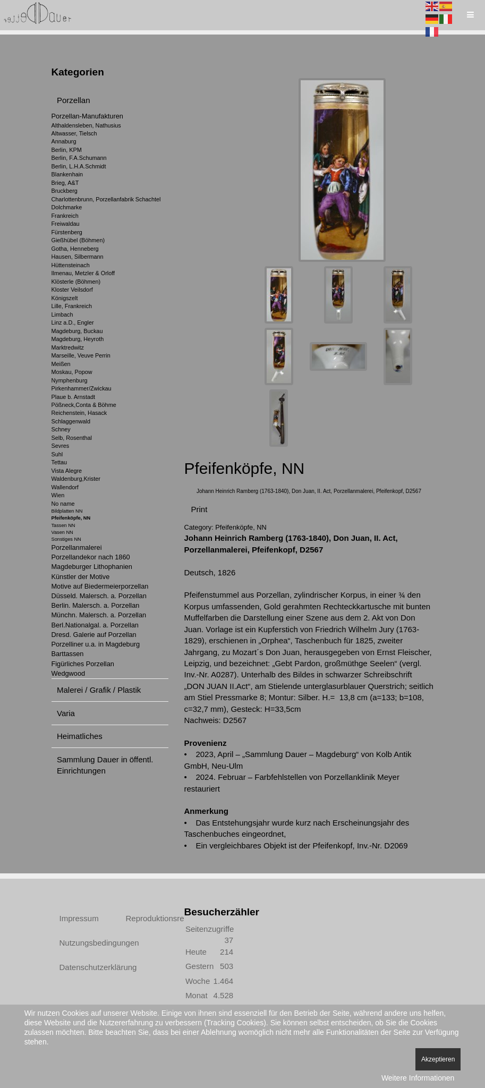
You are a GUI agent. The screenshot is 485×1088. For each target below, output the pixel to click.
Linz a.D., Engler (73, 322)
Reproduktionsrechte (147, 913)
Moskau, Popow (72, 372)
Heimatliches (80, 736)
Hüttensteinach (71, 265)
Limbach (62, 314)
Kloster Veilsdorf (72, 289)
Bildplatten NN (67, 511)
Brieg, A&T (65, 183)
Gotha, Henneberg (75, 248)
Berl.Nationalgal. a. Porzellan (95, 625)
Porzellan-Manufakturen (87, 116)
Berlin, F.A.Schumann (79, 158)
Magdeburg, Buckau (77, 331)
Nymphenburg (70, 380)
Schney (61, 429)
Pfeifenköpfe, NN (71, 518)
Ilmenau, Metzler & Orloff (83, 273)
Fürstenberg (67, 232)
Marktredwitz (68, 347)
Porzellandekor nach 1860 (91, 557)
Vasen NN (62, 532)
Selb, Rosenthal (72, 438)
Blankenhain (67, 174)
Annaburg (64, 141)
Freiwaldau (66, 223)
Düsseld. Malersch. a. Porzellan (99, 596)
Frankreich (65, 215)
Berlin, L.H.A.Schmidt (79, 166)
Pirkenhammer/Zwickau (82, 388)
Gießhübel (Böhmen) (78, 240)
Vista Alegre (67, 471)
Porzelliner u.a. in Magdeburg (96, 644)
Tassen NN (63, 525)
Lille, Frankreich (72, 306)
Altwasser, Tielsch (74, 133)
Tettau (59, 462)
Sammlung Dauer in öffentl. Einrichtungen (105, 765)
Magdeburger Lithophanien (92, 567)
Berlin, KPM (67, 150)
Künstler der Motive (81, 577)
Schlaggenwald (71, 421)
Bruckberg (65, 191)
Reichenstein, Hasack (79, 413)
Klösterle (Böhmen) (76, 281)
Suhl (57, 454)
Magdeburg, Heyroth (78, 339)
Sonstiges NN (66, 539)
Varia (66, 713)
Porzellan (73, 100)
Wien (58, 495)
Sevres (61, 446)
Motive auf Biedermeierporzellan (100, 586)
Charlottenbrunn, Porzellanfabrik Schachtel (106, 199)
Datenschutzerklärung (80, 962)
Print (199, 504)
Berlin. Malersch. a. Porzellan (96, 605)
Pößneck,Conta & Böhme (84, 405)
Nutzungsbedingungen (80, 937)
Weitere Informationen (417, 1078)
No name (63, 503)
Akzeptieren (438, 1059)
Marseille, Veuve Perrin (81, 355)
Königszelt (65, 298)
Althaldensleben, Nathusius (86, 125)
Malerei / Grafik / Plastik (99, 689)
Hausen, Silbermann (78, 256)
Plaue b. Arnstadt (73, 397)
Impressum (79, 913)
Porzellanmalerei (77, 547)
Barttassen (68, 654)
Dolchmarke (67, 207)
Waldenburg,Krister (76, 478)
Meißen (61, 364)
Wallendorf (65, 487)
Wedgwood (69, 673)
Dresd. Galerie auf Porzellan (94, 635)
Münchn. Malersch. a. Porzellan (99, 615)
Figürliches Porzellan (83, 664)
